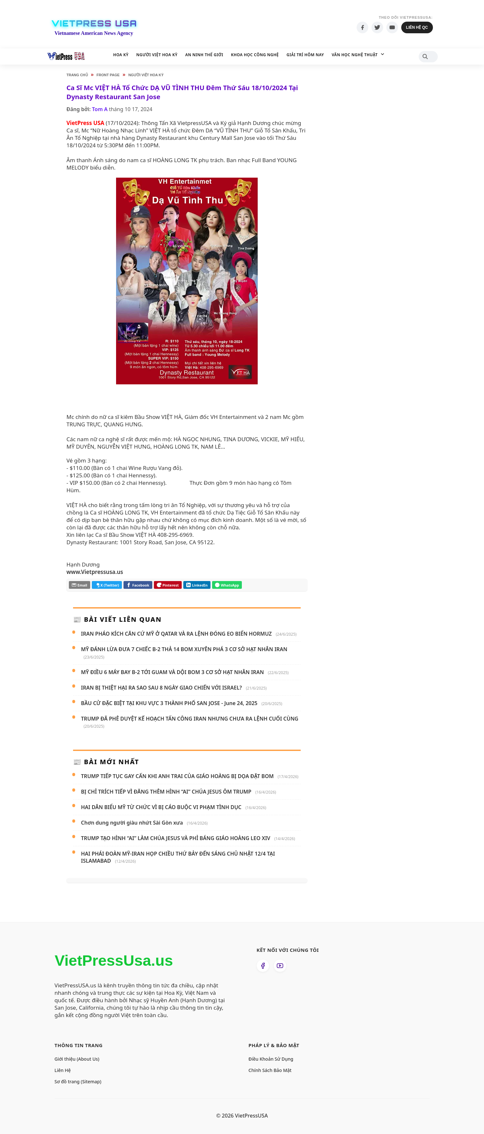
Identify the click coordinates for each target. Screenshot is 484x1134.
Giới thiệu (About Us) (77, 1059)
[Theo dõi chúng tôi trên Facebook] (263, 966)
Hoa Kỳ (120, 54)
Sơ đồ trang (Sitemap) (78, 1081)
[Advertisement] (363, 194)
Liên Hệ (63, 1070)
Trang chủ (77, 75)
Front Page (108, 75)
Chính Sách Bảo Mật (270, 1070)
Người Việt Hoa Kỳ (156, 54)
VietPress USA (94, 23)
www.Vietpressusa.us (95, 572)
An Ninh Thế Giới (204, 54)
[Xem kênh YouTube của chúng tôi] (280, 966)
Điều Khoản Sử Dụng (271, 1059)
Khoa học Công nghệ (255, 54)
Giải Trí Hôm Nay (305, 54)
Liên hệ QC (417, 27)
